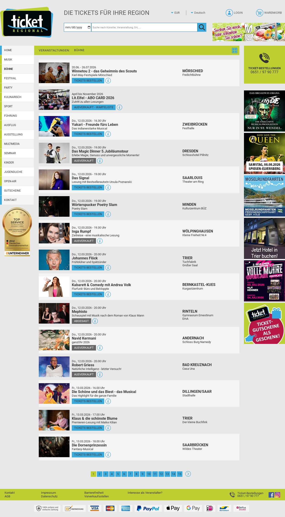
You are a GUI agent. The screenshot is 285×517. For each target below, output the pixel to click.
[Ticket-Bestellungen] (264, 68)
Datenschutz (49, 496)
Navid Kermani (84, 338)
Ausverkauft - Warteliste (93, 107)
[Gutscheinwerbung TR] (264, 323)
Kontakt (10, 200)
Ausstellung (13, 134)
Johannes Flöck (85, 258)
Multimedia (12, 143)
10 (148, 474)
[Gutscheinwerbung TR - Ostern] (248, 32)
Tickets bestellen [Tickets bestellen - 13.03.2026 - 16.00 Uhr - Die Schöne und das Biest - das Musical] (88, 401)
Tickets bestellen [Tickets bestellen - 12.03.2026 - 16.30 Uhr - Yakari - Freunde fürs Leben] (88, 134)
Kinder (9, 162)
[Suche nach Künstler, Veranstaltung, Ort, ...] (144, 27)
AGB (7, 496)
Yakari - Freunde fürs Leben (95, 124)
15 (179, 474)
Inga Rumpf (81, 231)
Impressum (48, 492)
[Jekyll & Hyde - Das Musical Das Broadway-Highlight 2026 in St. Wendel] (264, 111)
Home (8, 50)
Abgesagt (81, 321)
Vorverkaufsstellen (96, 496)
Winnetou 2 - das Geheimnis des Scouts (104, 71)
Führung (10, 115)
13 (167, 474)
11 (155, 474)
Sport (8, 106)
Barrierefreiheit (94, 492)
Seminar (10, 153)
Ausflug (10, 125)
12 (161, 474)
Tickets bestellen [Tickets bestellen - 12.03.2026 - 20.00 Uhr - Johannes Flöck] (88, 267)
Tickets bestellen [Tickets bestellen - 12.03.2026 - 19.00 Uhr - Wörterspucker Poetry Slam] (88, 214)
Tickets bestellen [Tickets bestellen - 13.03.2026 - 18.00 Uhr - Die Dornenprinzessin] (88, 454)
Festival (10, 78)
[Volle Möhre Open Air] (264, 280)
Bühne (8, 69)
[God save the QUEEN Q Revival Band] (264, 153)
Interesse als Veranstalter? (145, 492)
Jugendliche (13, 172)
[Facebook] (271, 496)
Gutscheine (12, 190)
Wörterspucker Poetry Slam (94, 205)
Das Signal (80, 178)
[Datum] (77, 27)
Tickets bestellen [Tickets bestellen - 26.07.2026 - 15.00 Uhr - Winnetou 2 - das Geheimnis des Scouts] (88, 80)
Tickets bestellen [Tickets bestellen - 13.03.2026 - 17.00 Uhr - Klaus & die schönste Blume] (88, 428)
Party (8, 87)
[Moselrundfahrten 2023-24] (264, 196)
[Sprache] (201, 12)
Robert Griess (83, 365)
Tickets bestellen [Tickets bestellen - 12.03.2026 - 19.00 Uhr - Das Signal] (88, 187)
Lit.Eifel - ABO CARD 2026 (93, 98)
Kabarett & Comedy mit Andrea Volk (101, 285)
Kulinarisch (12, 97)
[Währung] (181, 12)
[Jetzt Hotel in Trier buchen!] (264, 238)
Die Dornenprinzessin (89, 445)
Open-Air (10, 181)
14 (173, 474)
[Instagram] (277, 496)
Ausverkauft (84, 160)
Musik (8, 59)
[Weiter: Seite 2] (188, 475)
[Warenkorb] (269, 14)
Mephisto (79, 311)
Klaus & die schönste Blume (94, 418)
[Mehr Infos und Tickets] (54, 72)
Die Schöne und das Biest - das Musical (104, 392)
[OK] (201, 27)
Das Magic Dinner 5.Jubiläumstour (100, 151)
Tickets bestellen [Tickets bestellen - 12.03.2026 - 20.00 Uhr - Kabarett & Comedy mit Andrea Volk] (88, 294)
